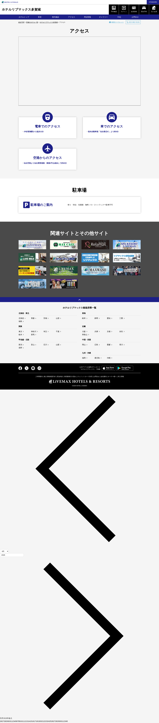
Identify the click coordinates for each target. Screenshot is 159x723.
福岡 (84, 358)
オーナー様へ (112, 376)
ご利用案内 (39, 376)
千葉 (57, 331)
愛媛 (108, 345)
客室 (39, 17)
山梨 (57, 345)
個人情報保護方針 (50, 376)
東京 (20, 331)
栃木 (20, 335)
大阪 (84, 331)
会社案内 (104, 376)
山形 (57, 318)
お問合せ (135, 17)
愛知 (108, 318)
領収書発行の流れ (70, 376)
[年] (12, 555)
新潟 (20, 345)
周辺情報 (87, 17)
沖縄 (108, 358)
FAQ (119, 17)
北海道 (21, 318)
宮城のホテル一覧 (32, 22)
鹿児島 (97, 358)
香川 (121, 345)
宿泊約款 (60, 376)
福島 (20, 321)
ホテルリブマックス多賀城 (21, 9)
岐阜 (84, 318)
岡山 (84, 345)
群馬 (33, 335)
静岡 (96, 318)
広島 (96, 345)
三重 (121, 318)
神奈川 (33, 331)
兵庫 (96, 331)
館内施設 (55, 17)
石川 (45, 345)
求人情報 (121, 376)
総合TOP (21, 22)
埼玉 (45, 331)
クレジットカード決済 (84, 376)
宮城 (45, 318)
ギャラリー (103, 17)
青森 (33, 318)
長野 (20, 348)
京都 (108, 331)
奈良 (121, 331)
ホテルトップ (24, 17)
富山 (33, 345)
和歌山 (84, 335)
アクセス (71, 17)
